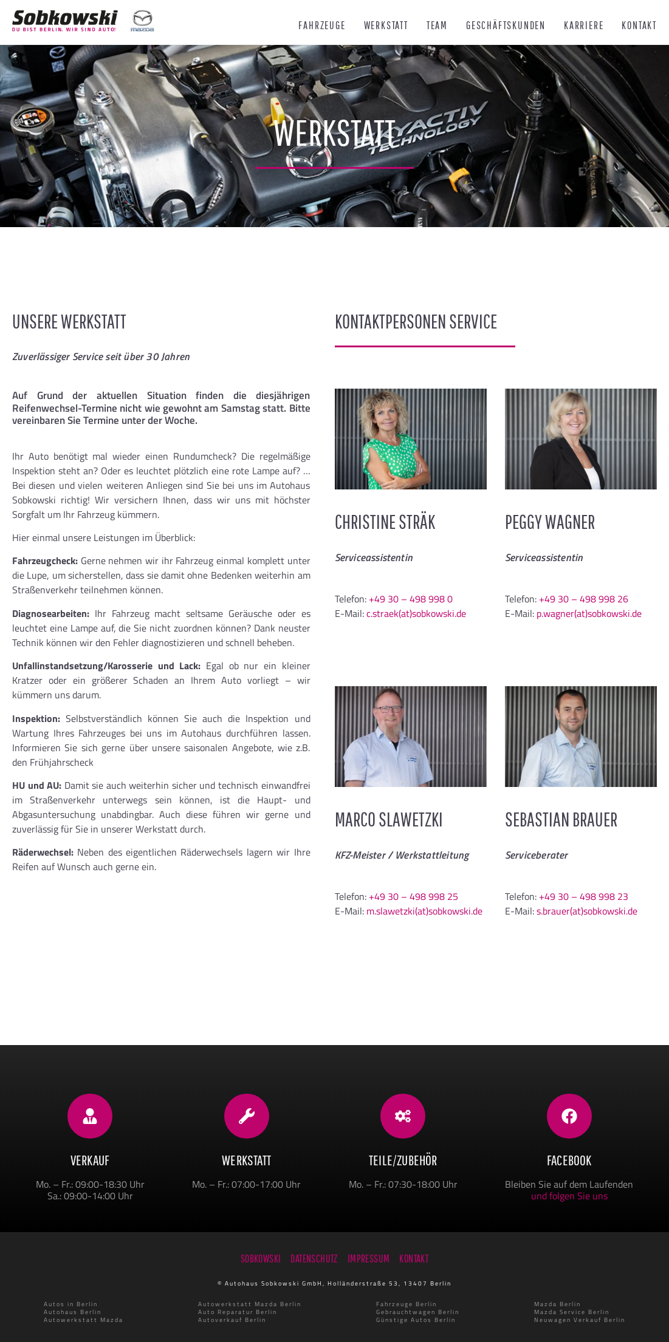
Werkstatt (386, 25)
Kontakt (639, 25)
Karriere (583, 25)
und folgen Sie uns (569, 1195)
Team (437, 25)
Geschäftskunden (506, 25)
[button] (26, 1315)
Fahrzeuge (321, 25)
